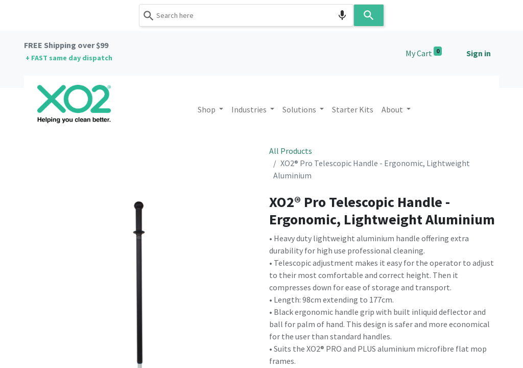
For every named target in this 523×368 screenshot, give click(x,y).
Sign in (478, 53)
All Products (290, 151)
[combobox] (246, 15)
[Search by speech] (342, 15)
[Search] (368, 15)
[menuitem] (352, 109)
